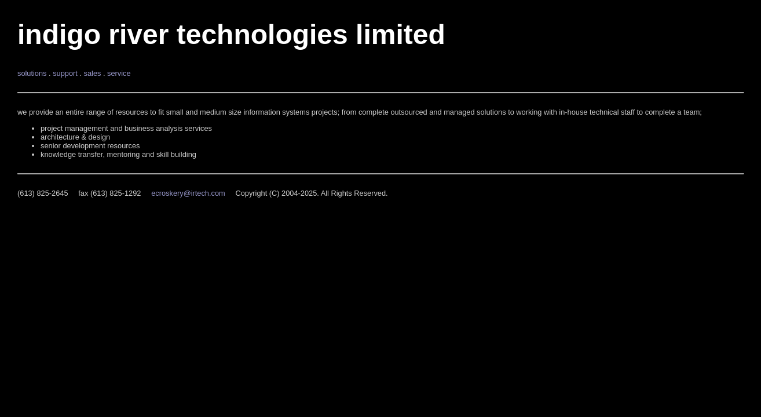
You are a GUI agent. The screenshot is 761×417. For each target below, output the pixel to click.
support (65, 73)
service (119, 73)
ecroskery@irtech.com (188, 193)
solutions (32, 73)
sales (92, 73)
